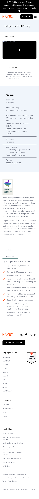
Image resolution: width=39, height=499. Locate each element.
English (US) (6, 357)
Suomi (4, 387)
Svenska (5, 383)
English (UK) (6, 361)
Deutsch (5, 364)
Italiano (4, 368)
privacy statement (16, 78)
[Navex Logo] (8, 16)
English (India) (7, 391)
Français (5, 372)
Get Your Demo (26, 16)
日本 (3, 380)
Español (5, 376)
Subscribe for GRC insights (13, 343)
